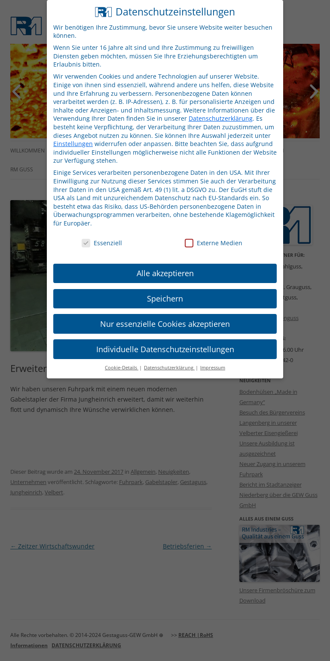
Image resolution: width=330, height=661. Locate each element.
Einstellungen (73, 136)
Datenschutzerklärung (221, 111)
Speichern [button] (165, 291)
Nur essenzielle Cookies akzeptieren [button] (165, 316)
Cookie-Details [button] (121, 360)
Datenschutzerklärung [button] (169, 360)
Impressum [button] (212, 360)
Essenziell (102, 235)
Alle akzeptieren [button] (165, 265)
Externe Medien (213, 235)
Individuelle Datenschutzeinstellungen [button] (165, 341)
